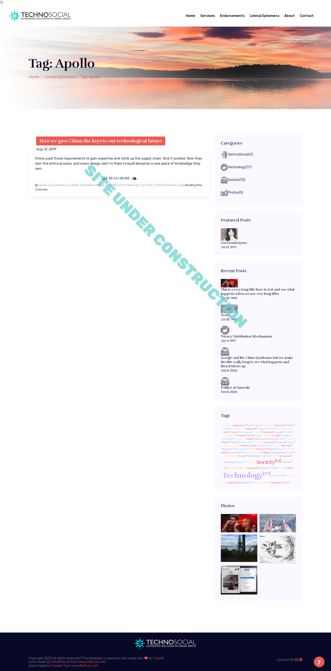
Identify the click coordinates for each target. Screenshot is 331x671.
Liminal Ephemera (264, 16)
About (289, 16)
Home (190, 16)
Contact (307, 16)
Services (207, 16)
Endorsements (232, 16)
